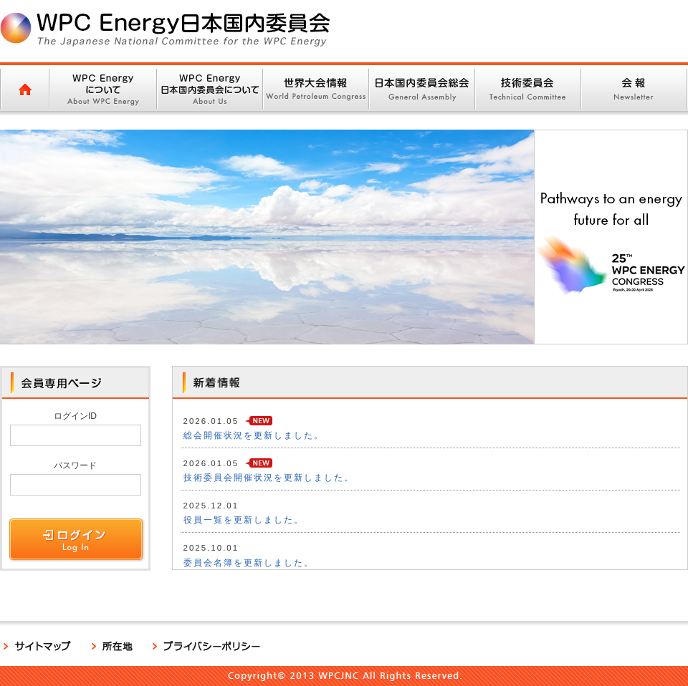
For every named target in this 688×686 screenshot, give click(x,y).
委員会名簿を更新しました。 (248, 563)
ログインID (75, 416)
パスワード (75, 465)
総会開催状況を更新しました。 (253, 435)
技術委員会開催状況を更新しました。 (268, 478)
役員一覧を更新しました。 (243, 520)
